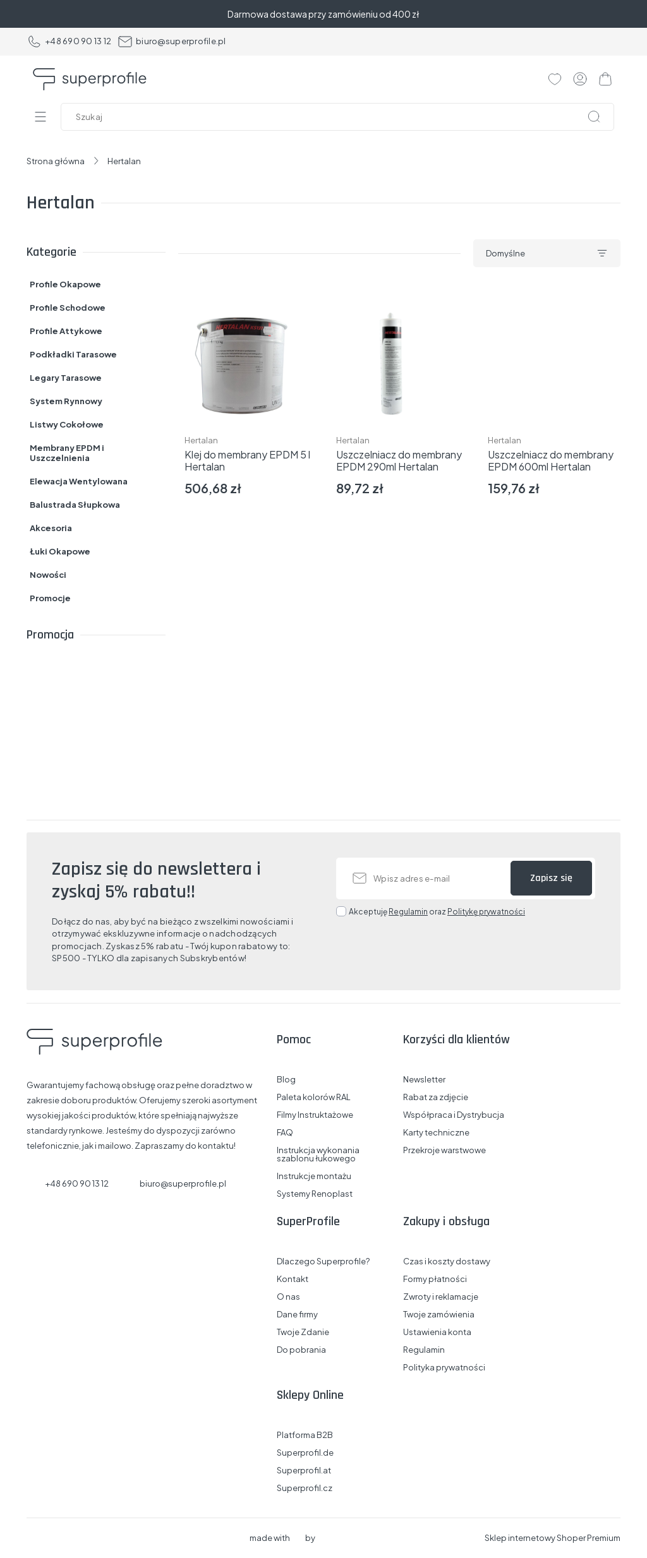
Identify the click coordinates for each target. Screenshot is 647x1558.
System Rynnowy (66, 401)
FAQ (285, 1133)
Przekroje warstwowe (444, 1150)
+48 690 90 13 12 (69, 41)
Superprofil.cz (304, 1488)
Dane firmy (297, 1314)
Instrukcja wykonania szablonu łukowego (318, 1154)
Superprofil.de (305, 1453)
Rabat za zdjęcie (435, 1097)
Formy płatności (435, 1279)
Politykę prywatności (486, 911)
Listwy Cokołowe (67, 424)
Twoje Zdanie (303, 1332)
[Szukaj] (594, 116)
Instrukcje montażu (314, 1176)
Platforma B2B (305, 1435)
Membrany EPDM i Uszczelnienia (67, 453)
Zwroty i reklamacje (440, 1297)
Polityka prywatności (444, 1367)
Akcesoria (51, 528)
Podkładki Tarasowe (73, 354)
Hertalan (201, 440)
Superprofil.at (304, 1470)
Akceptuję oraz (437, 911)
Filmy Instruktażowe (315, 1115)
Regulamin (408, 911)
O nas (288, 1297)
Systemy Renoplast (315, 1194)
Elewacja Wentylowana (79, 481)
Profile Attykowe (66, 331)
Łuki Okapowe (60, 551)
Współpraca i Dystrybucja (453, 1115)
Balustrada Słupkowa (75, 505)
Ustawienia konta (437, 1332)
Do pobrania (301, 1350)
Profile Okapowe (65, 284)
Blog (286, 1080)
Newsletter (424, 1080)
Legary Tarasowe (66, 378)
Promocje (50, 598)
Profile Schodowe (68, 308)
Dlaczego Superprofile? (323, 1261)
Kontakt (292, 1279)
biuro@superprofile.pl (172, 41)
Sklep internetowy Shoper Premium (552, 1538)
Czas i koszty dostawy (446, 1261)
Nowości (48, 575)
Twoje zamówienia (439, 1314)
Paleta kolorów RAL (314, 1097)
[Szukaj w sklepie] (340, 117)
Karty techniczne (436, 1133)
